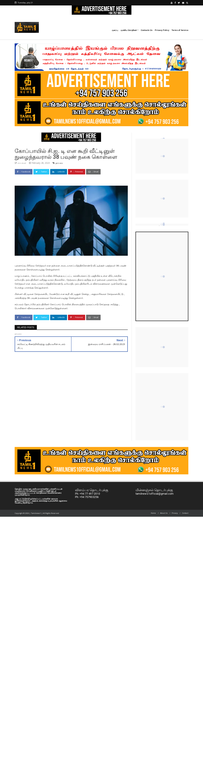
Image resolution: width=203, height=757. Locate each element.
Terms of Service (180, 30)
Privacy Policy (162, 30)
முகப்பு (115, 30)
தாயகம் (59, 162)
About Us (164, 513)
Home (153, 513)
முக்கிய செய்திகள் (129, 30)
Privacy (175, 513)
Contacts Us (146, 30)
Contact (185, 513)
